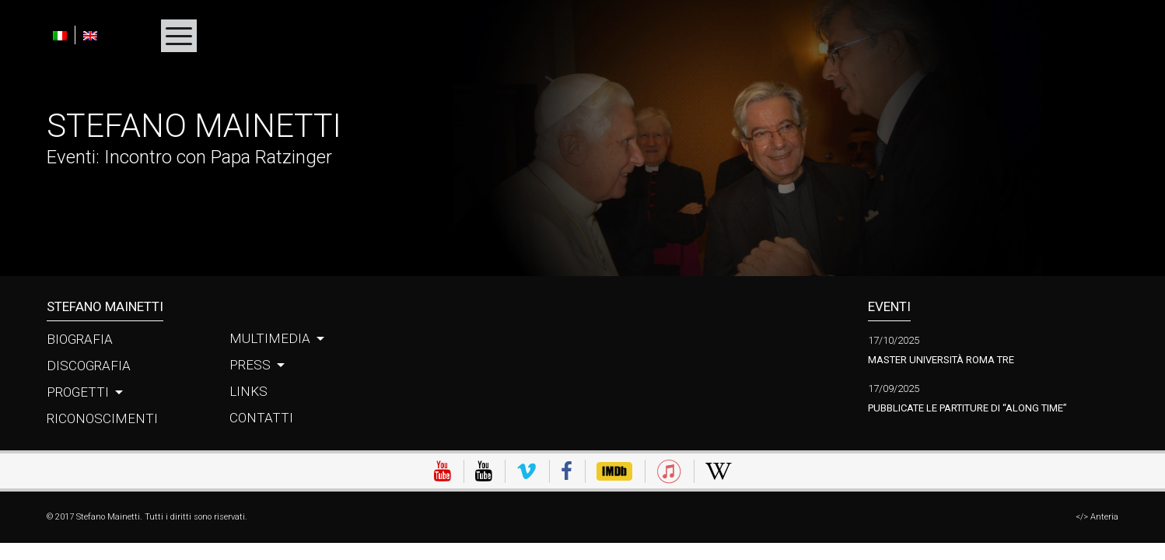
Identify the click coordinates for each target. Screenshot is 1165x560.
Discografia (89, 365)
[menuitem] (64, 35)
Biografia (80, 339)
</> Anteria (1097, 517)
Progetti (78, 392)
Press (250, 365)
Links (248, 391)
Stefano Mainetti (194, 126)
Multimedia (269, 338)
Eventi (71, 157)
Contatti (261, 417)
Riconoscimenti (102, 418)
